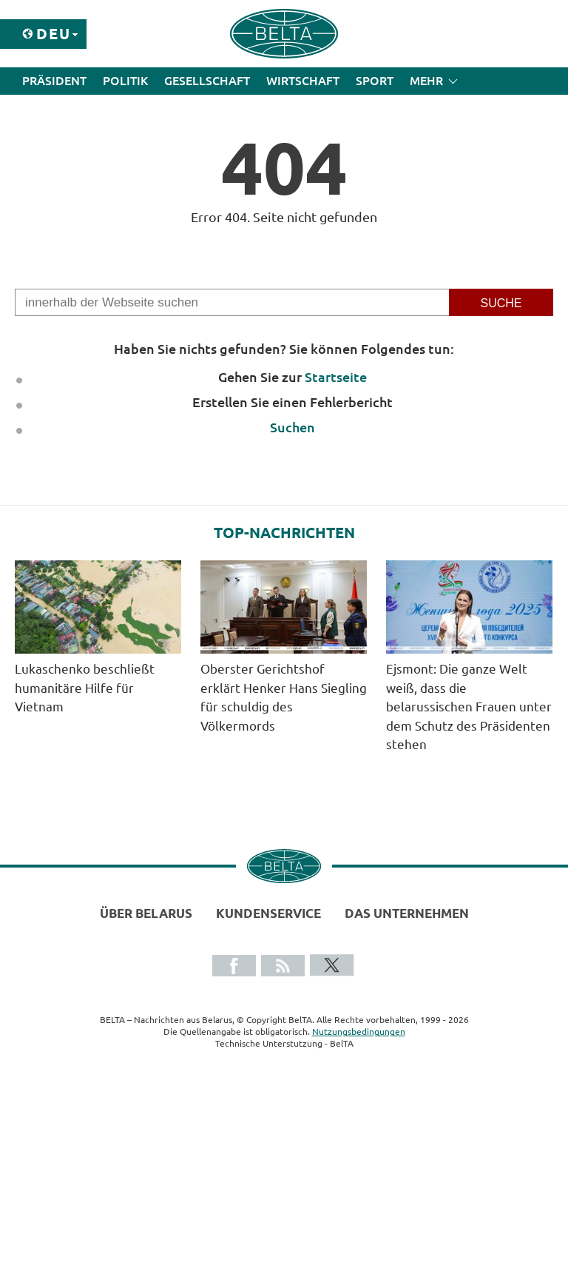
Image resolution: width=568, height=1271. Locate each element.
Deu (53, 33)
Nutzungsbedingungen (358, 1031)
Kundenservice (268, 913)
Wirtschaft (302, 80)
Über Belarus (146, 913)
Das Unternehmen (407, 913)
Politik (125, 80)
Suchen (292, 427)
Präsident (54, 80)
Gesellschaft (207, 80)
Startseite (336, 376)
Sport (374, 80)
